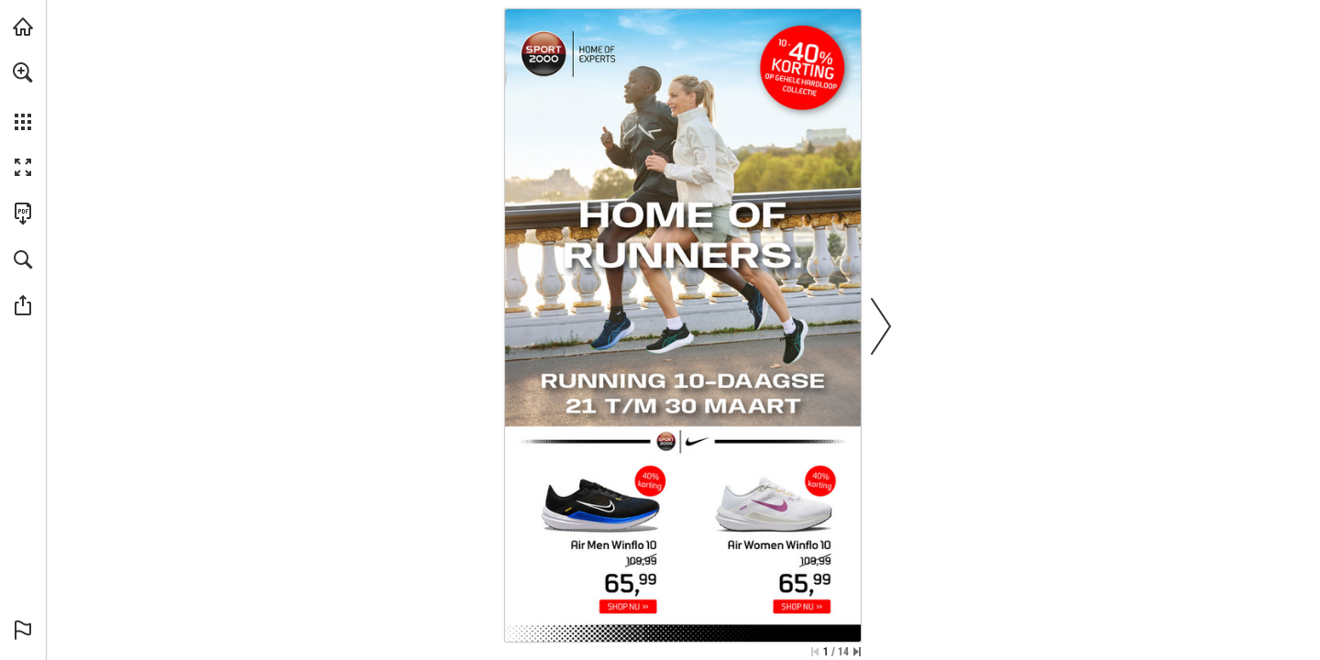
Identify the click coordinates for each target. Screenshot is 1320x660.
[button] (23, 72)
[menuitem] (23, 96)
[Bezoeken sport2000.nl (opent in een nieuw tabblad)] (23, 27)
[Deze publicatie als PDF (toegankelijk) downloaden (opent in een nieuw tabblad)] (23, 213)
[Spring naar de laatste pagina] (857, 651)
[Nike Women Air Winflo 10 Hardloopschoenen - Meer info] (778, 527)
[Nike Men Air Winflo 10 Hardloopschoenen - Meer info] (596, 527)
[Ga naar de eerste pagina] (815, 651)
